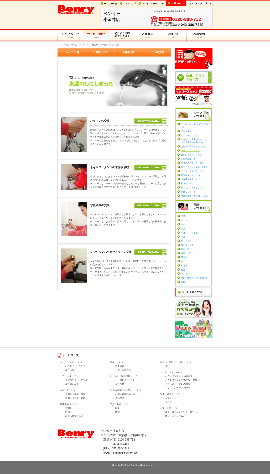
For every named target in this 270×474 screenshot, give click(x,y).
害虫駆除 (119, 366)
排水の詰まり (187, 183)
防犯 (117, 412)
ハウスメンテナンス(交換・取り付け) (183, 380)
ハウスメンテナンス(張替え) (179, 376)
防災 (117, 408)
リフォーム (170, 398)
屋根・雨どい (187, 249)
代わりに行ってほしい (191, 187)
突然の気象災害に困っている (194, 196)
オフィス (185, 273)
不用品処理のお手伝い (126, 394)
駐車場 (184, 257)
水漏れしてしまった (190, 150)
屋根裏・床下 (187, 245)
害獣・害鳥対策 (123, 370)
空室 (183, 269)
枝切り (68, 412)
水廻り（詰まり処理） (76, 398)
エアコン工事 (72, 384)
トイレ (184, 224)
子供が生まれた (188, 131)
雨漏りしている (188, 191)
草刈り (68, 408)
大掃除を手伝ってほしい (192, 179)
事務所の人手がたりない (192, 163)
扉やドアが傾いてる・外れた (194, 167)
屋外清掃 (69, 370)
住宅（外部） (187, 253)
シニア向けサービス (190, 135)
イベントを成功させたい (192, 171)
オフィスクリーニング (176, 415)
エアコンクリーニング (76, 380)
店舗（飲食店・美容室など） (194, 278)
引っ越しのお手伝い (125, 380)
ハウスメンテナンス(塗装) (178, 387)
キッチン (185, 220)
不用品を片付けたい (190, 175)
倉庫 (183, 282)
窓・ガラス (186, 241)
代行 (167, 366)
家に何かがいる (188, 159)
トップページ (63, 45)
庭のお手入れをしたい (191, 155)
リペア (168, 401)
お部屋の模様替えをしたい (193, 146)
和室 (183, 237)
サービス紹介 (76, 45)
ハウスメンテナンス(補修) (178, 384)
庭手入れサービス (74, 415)
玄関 (183, 216)
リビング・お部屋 (189, 233)
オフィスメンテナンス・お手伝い (182, 412)
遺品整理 (119, 398)
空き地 (184, 265)
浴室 (183, 228)
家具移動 (119, 384)
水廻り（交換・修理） (76, 394)
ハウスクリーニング (75, 366)
